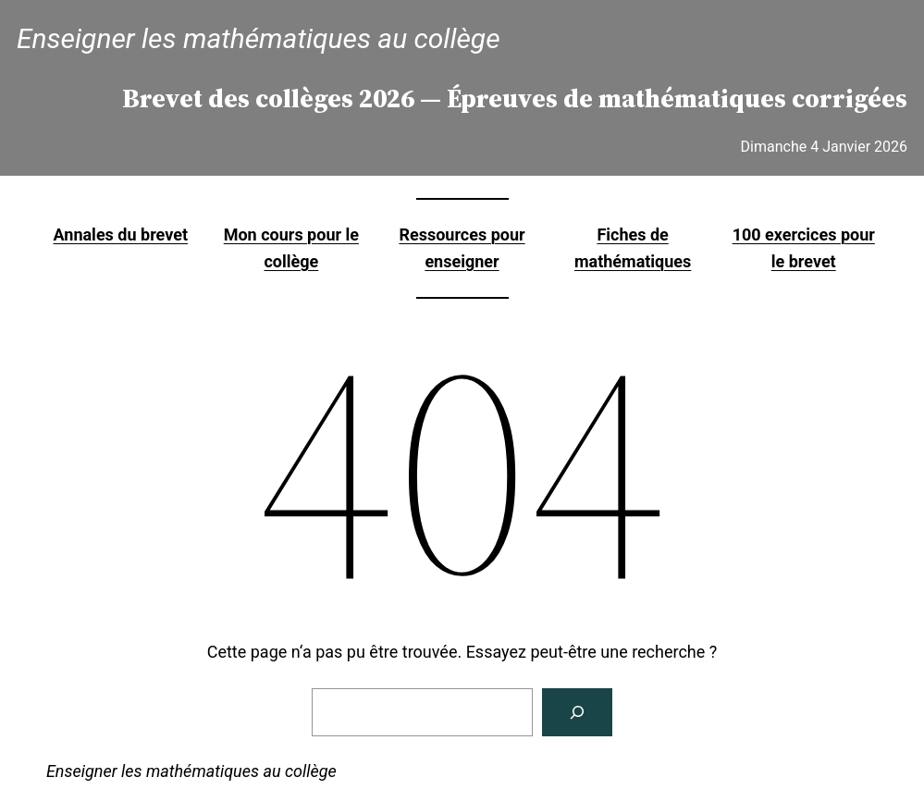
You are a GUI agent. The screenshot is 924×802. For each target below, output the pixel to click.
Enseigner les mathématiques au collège (258, 38)
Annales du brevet (121, 234)
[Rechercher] (577, 712)
